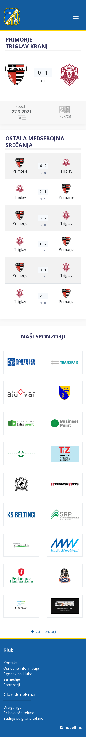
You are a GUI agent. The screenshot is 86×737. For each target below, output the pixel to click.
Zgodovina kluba (17, 673)
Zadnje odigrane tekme (23, 718)
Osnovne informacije (21, 668)
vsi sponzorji (43, 631)
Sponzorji (11, 684)
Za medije (11, 679)
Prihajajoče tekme (18, 712)
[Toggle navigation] (76, 16)
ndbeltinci (71, 727)
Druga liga (12, 707)
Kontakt (10, 662)
